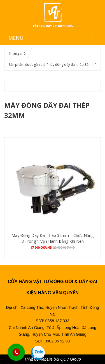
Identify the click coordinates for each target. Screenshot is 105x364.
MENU (16, 37)
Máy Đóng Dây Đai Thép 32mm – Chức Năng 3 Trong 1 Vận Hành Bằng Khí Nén (52, 238)
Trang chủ (17, 53)
